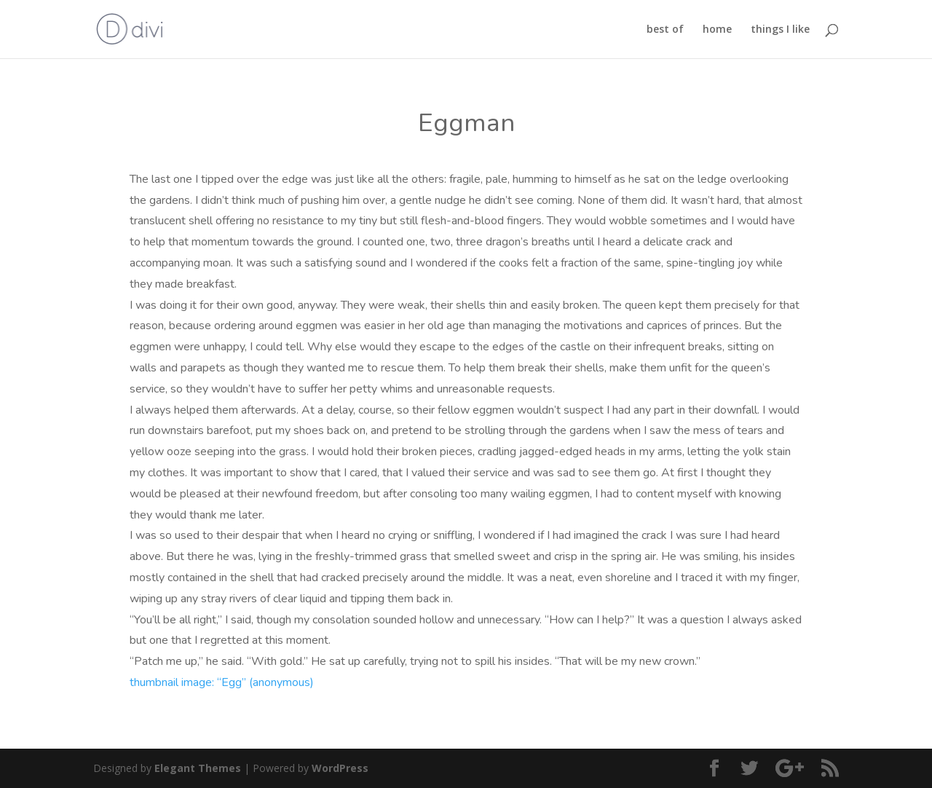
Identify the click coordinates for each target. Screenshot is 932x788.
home (717, 30)
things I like (780, 30)
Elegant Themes (197, 768)
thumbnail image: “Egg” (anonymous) (223, 682)
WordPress (340, 768)
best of (665, 30)
